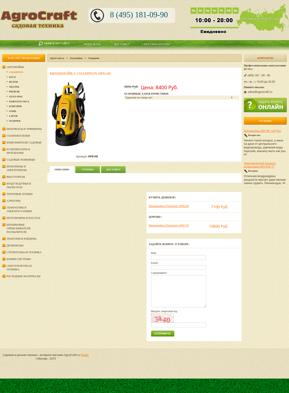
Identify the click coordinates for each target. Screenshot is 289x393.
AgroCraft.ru (57, 58)
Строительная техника (24, 252)
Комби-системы (19, 259)
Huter (13, 81)
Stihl (13, 111)
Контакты (92, 44)
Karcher (15, 106)
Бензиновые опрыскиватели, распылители (19, 228)
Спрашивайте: (159, 272)
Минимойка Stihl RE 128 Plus (262, 131)
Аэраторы (14, 200)
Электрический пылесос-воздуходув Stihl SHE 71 (260, 165)
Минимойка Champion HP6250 (169, 206)
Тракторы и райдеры (21, 238)
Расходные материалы (23, 276)
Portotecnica (19, 101)
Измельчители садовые (24, 142)
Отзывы (87, 169)
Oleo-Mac (16, 96)
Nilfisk (14, 86)
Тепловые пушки (20, 194)
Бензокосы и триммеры (24, 129)
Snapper (15, 120)
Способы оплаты (156, 44)
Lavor (13, 116)
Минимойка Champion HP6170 (169, 225)
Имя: (154, 253)
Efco (12, 77)
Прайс (85, 355)
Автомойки (76, 58)
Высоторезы (16, 176)
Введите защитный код (164, 311)
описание (61, 169)
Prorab (14, 91)
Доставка (121, 44)
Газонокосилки (18, 135)
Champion (93, 58)
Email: (154, 262)
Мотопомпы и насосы (23, 218)
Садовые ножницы (21, 159)
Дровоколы (15, 245)
